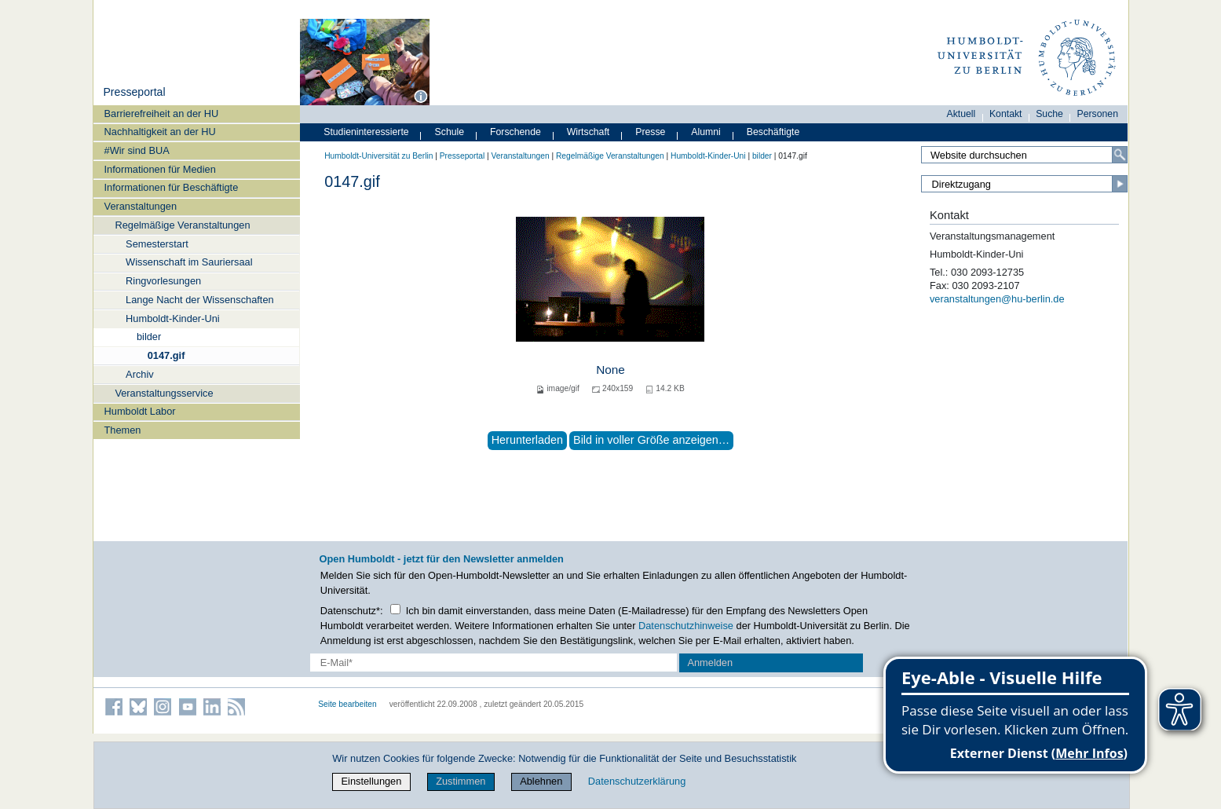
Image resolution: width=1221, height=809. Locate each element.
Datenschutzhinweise (685, 625)
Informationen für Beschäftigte (171, 187)
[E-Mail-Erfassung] (493, 662)
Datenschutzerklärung (636, 781)
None (610, 369)
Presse (650, 131)
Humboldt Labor (140, 411)
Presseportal (134, 92)
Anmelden (710, 662)
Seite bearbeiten (347, 704)
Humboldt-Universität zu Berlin (378, 156)
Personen (1098, 113)
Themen (122, 430)
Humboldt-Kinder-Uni (172, 318)
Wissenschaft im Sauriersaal (189, 262)
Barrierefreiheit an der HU (161, 113)
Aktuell (961, 113)
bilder (149, 336)
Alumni (706, 131)
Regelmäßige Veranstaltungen (182, 225)
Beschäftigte (773, 131)
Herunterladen (527, 440)
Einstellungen (372, 781)
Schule (450, 131)
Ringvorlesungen (163, 281)
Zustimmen (460, 781)
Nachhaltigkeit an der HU (160, 131)
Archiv (140, 374)
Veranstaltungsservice (164, 393)
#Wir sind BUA (137, 150)
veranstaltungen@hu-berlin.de (997, 299)
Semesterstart (157, 244)
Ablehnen (541, 781)
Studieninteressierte (366, 131)
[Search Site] (1024, 154)
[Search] (1120, 154)
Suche (1049, 113)
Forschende (515, 131)
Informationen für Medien (160, 169)
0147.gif (166, 355)
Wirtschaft (588, 131)
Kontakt (1005, 113)
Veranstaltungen (140, 206)
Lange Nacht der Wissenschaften (200, 300)
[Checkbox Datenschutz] (395, 609)
